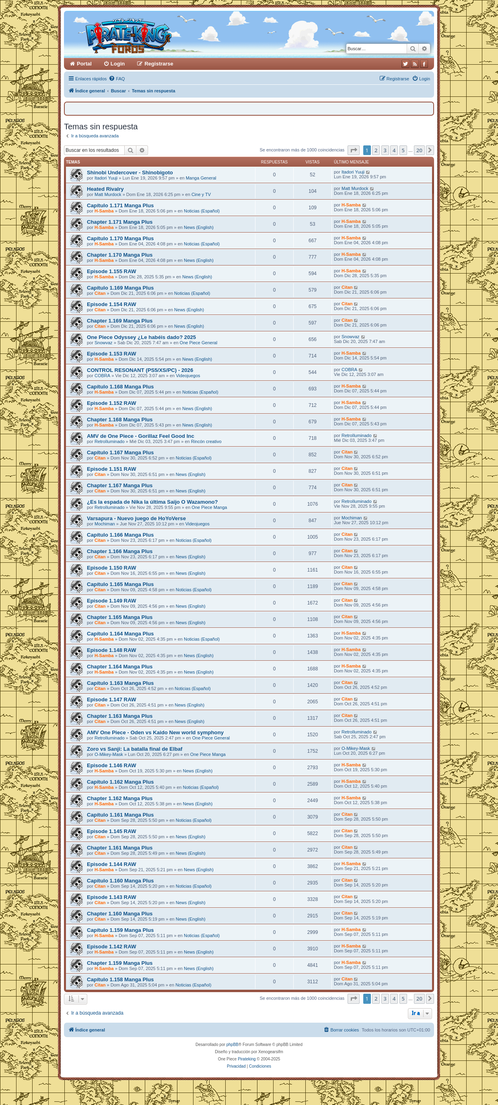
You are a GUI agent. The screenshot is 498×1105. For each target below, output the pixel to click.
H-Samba (104, 210)
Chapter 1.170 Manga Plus (119, 255)
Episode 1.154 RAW (111, 304)
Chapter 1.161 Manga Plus (119, 848)
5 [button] (403, 150)
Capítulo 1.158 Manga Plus (120, 979)
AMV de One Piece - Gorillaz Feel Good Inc (140, 436)
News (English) (199, 227)
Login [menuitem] (118, 64)
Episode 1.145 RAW (111, 831)
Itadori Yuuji (106, 178)
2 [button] (376, 150)
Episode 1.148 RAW (111, 650)
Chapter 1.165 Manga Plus (119, 617)
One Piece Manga (209, 507)
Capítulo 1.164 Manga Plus (120, 634)
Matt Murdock (108, 194)
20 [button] (419, 150)
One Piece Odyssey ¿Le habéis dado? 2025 (141, 337)
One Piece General (199, 342)
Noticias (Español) (202, 210)
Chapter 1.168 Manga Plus (119, 420)
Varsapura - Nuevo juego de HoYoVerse (136, 518)
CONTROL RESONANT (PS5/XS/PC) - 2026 (140, 370)
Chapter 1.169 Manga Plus (119, 321)
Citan (100, 293)
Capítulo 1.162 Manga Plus (120, 782)
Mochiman (105, 523)
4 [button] (394, 150)
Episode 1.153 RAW (111, 354)
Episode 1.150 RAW (111, 568)
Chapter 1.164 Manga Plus (119, 667)
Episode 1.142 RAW (111, 947)
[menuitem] (117, 79)
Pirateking (246, 1059)
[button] (354, 150)
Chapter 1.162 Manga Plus (119, 798)
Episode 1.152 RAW (111, 403)
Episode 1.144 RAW (111, 864)
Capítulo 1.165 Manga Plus (120, 584)
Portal (84, 64)
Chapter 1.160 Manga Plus (119, 914)
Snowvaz (104, 342)
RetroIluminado (110, 441)
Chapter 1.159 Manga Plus (119, 963)
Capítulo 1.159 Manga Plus (120, 930)
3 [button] (385, 150)
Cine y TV (201, 194)
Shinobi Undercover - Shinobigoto (130, 173)
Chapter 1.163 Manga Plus (119, 716)
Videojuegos (188, 375)
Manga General (201, 178)
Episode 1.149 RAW (111, 601)
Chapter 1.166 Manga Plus (119, 551)
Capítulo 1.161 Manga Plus (120, 815)
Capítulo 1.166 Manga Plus (120, 535)
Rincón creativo (206, 441)
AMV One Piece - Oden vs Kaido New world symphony (155, 732)
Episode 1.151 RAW (111, 469)
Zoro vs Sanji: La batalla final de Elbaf (134, 749)
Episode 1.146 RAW (111, 765)
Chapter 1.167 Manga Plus (119, 485)
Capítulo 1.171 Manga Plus (120, 205)
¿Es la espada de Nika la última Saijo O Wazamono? (152, 502)
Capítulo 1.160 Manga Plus (120, 881)
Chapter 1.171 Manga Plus (119, 222)
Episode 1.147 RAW (111, 699)
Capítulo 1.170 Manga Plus (120, 238)
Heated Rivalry (105, 189)
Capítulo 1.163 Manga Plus (120, 683)
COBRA (102, 375)
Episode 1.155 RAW (111, 271)
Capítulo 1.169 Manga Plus (120, 288)
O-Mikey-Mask (109, 754)
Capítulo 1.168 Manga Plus (120, 387)
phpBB (232, 1044)
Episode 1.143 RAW (111, 897)
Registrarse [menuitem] (158, 64)
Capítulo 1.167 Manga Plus (120, 452)
